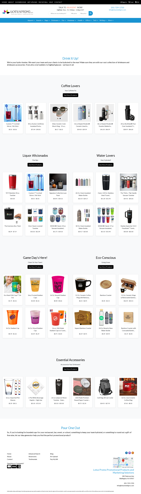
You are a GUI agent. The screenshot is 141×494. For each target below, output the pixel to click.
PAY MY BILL (43, 2)
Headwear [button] (70, 20)
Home (9, 454)
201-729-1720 (117, 7)
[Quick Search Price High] (84, 13)
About (9, 456)
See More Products (70, 95)
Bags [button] (46, 20)
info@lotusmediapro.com (117, 10)
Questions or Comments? (15, 463)
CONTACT (58, 2)
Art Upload (54, 456)
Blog (51, 454)
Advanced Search (34, 454)
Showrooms (33, 456)
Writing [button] (102, 20)
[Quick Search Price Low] (75, 13)
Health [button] (80, 20)
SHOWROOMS (20, 2)
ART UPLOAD (32, 2)
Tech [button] (94, 20)
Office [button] (87, 20)
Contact (10, 459)
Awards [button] (38, 20)
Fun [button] (63, 20)
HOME (4, 2)
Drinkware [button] (54, 20)
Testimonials (33, 459)
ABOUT (11, 2)
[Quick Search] (59, 13)
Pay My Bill (54, 459)
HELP (51, 2)
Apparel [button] (30, 20)
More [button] (110, 20)
